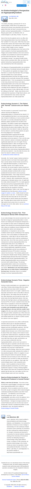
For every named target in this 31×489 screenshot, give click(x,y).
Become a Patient (21, 5)
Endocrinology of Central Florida (9, 408)
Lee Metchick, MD (13, 16)
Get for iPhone (25, 474)
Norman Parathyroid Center (9, 479)
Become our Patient (19, 486)
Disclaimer (9, 486)
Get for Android (15, 476)
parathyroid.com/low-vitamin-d (11, 154)
